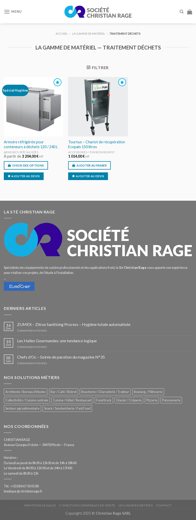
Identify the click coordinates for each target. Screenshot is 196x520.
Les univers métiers (136, 505)
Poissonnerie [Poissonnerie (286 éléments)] (171, 400)
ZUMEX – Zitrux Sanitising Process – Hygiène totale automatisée (73, 324)
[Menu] (13, 11)
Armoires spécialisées (21, 152)
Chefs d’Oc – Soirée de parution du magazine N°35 (61, 356)
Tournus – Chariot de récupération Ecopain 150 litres (96, 144)
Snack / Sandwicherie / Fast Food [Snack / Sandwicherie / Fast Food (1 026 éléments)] (67, 408)
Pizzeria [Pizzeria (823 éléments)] (151, 400)
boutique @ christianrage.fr (23, 491)
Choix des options (28, 165)
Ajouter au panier (92, 165)
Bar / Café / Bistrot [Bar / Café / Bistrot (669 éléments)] (64, 392)
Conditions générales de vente (87, 505)
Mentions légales (40, 505)
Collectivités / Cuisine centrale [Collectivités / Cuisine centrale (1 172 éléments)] (26, 400)
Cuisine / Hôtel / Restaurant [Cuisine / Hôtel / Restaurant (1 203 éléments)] (72, 400)
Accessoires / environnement (91, 152)
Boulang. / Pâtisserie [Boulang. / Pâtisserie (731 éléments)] (148, 392)
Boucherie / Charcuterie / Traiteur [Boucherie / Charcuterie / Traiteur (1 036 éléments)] (105, 392)
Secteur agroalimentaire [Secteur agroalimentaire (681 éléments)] (22, 408)
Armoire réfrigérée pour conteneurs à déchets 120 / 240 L (31, 144)
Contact (164, 505)
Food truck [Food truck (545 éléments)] (104, 400)
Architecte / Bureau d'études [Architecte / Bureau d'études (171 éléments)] (25, 392)
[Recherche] (181, 12)
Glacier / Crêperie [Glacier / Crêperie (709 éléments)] (129, 400)
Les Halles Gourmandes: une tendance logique (57, 340)
